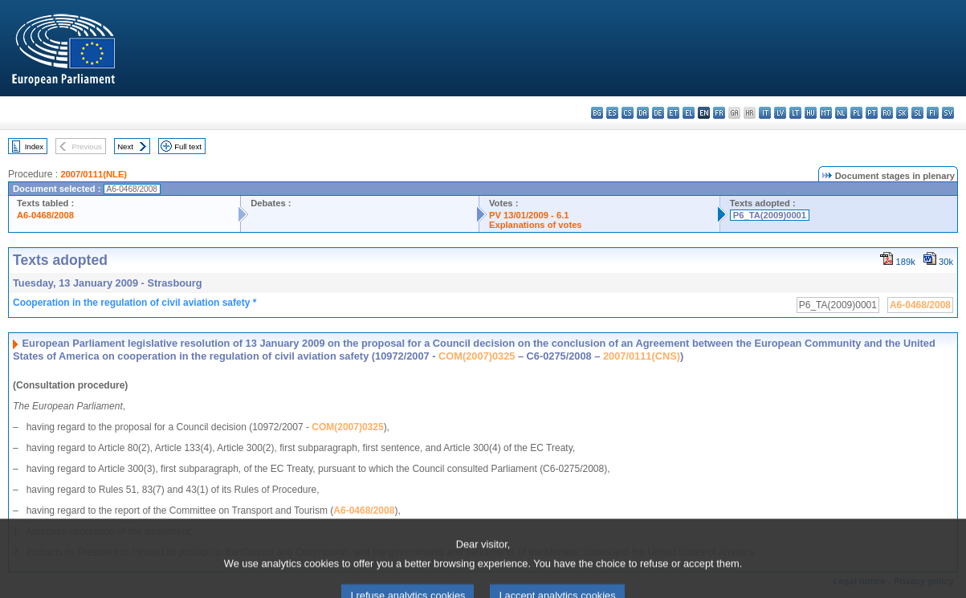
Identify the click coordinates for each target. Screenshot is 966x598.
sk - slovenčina (902, 113)
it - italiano (765, 113)
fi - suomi (933, 113)
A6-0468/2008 (45, 215)
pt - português (872, 113)
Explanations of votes (535, 225)
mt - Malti (826, 113)
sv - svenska (948, 113)
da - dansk (643, 113)
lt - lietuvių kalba (795, 113)
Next (125, 146)
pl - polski (856, 113)
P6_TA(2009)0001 (769, 215)
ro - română (887, 113)
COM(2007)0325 (476, 356)
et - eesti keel (673, 113)
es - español (612, 113)
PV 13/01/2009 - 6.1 (529, 215)
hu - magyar (811, 113)
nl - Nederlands (841, 113)
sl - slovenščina (917, 113)
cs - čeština (628, 113)
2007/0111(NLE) (93, 174)
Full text (188, 146)
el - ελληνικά (689, 113)
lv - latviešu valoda (780, 113)
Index (34, 146)
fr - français (719, 113)
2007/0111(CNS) (641, 356)
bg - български (597, 113)
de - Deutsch (658, 113)
